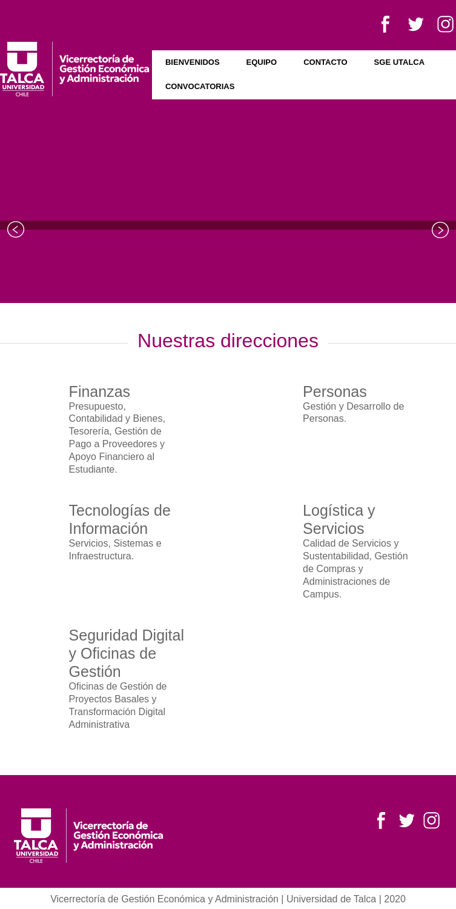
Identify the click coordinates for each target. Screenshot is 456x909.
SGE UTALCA (399, 62)
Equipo (261, 62)
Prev (15, 229)
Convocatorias (199, 86)
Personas (335, 391)
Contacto (325, 62)
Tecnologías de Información (120, 519)
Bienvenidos (192, 62)
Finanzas (99, 391)
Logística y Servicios (339, 519)
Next (440, 229)
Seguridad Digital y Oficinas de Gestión (126, 653)
